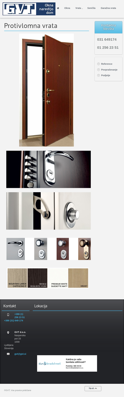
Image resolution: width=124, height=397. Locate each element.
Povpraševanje (109, 69)
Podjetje (105, 75)
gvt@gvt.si (20, 354)
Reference (106, 64)
